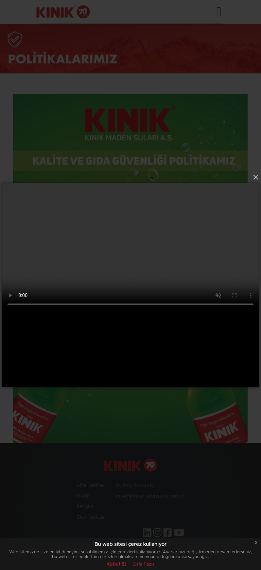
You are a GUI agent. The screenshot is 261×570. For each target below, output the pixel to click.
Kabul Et (116, 564)
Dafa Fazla (144, 564)
